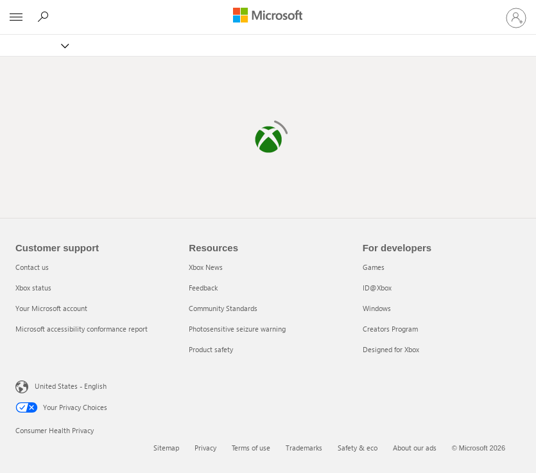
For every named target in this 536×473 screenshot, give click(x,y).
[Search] (45, 16)
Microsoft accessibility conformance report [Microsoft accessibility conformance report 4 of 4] (81, 329)
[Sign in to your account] (516, 17)
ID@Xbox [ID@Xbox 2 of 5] (377, 287)
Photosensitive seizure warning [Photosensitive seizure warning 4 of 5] (237, 329)
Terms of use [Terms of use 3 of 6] (251, 447)
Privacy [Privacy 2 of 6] (205, 447)
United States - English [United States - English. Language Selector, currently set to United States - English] (62, 386)
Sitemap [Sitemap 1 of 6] (166, 447)
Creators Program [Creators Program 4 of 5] (390, 329)
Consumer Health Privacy (54, 430)
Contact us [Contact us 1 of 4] (32, 267)
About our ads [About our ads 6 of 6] (415, 447)
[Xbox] (40, 45)
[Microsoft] (267, 16)
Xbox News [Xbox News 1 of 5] (206, 267)
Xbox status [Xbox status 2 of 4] (33, 287)
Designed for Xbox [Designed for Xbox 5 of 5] (391, 349)
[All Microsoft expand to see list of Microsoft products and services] (16, 17)
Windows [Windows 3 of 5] (377, 308)
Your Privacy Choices (61, 407)
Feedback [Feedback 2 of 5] (203, 287)
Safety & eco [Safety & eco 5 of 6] (357, 447)
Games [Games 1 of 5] (374, 267)
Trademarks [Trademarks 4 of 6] (304, 447)
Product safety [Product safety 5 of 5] (211, 349)
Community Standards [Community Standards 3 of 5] (223, 308)
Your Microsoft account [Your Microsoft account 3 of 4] (51, 308)
